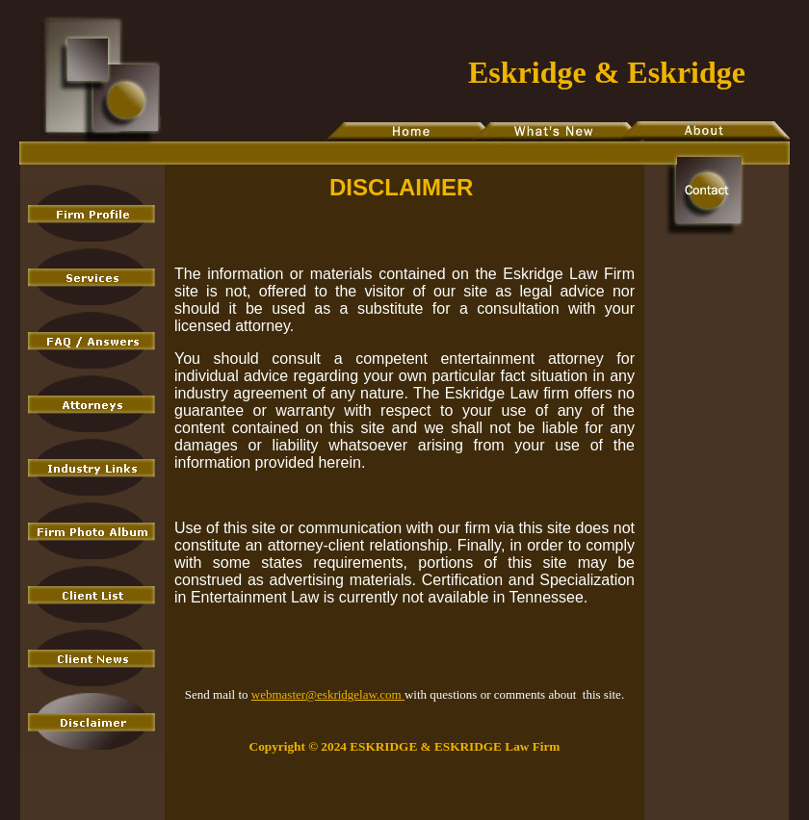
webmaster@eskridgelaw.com (327, 694)
